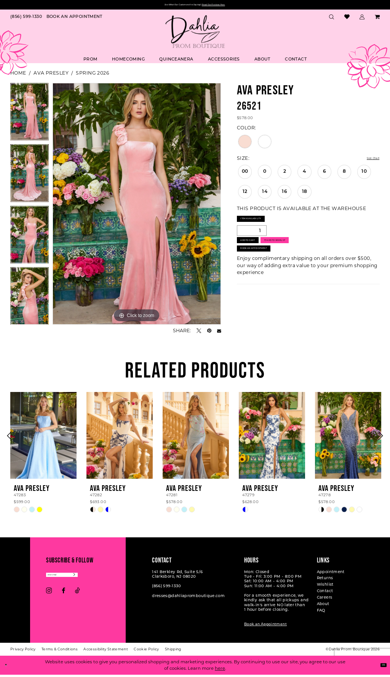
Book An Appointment (270, 271)
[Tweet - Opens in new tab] (199, 333)
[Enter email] (78, 579)
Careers (324, 600)
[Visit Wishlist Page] (347, 19)
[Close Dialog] (8, 668)
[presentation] (43, 437)
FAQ (321, 613)
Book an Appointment (265, 626)
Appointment (331, 574)
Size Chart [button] (367, 161)
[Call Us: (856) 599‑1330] (26, 19)
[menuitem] (26, 19)
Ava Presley (51, 75)
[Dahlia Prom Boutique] (195, 34)
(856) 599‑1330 (166, 589)
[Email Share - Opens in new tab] (219, 333)
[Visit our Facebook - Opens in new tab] (63, 597)
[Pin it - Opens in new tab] (209, 333)
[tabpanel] (29, 116)
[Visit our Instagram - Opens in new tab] (49, 597)
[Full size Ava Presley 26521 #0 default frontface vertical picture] (137, 206)
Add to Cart (258, 254)
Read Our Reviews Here (235, 6)
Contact (325, 594)
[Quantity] (252, 239)
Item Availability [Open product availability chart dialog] (263, 225)
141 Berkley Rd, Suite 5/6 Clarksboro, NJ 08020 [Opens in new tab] (177, 576)
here (220, 670)
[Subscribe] (106, 579)
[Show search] (331, 19)
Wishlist (325, 587)
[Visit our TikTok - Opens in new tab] (77, 597)
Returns (325, 581)
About (323, 606)
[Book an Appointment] (74, 19)
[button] (362, 19)
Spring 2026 (92, 75)
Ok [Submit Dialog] (380, 667)
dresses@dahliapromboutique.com (188, 598)
